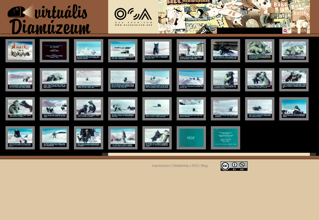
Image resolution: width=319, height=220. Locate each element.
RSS (195, 165)
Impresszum (161, 165)
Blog (204, 165)
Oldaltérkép (180, 165)
